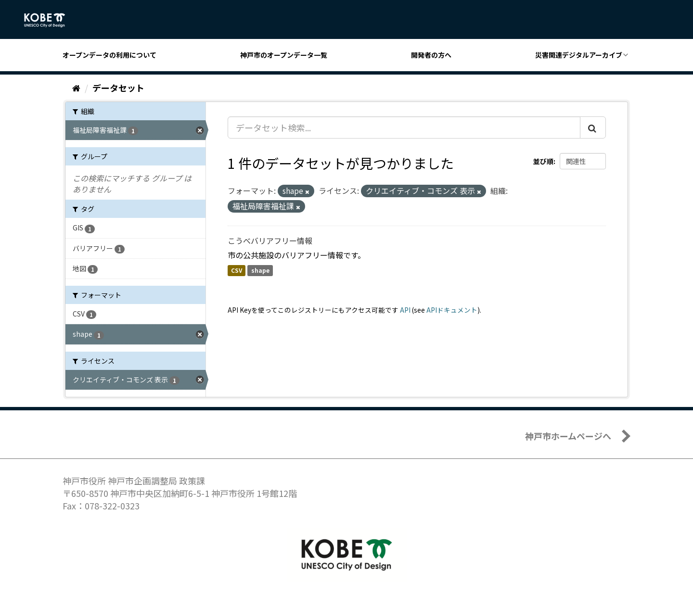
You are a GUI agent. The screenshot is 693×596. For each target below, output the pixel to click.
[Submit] (593, 127)
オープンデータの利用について (109, 55)
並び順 (543, 161)
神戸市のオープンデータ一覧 (283, 55)
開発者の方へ (431, 55)
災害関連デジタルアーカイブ (578, 55)
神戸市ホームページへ (568, 436)
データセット (118, 87)
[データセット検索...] (404, 127)
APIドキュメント (451, 310)
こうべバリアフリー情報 (270, 240)
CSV (236, 270)
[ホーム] (76, 87)
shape (260, 270)
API (405, 310)
